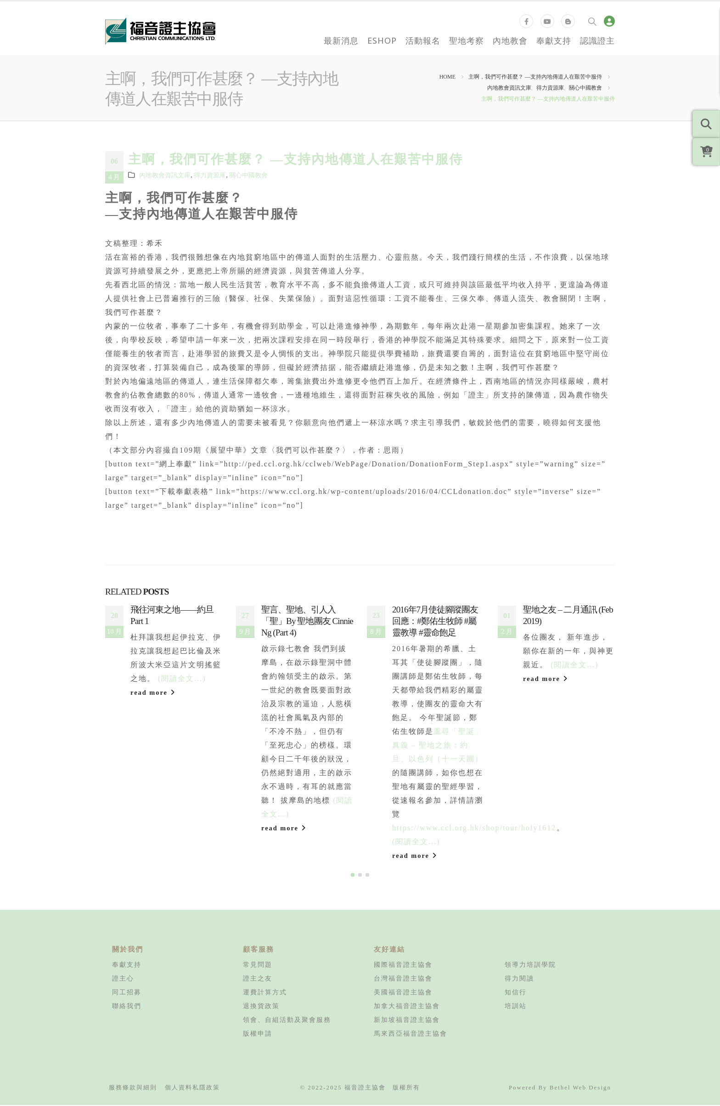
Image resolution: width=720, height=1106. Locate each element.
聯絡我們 (126, 1006)
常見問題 (257, 965)
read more (152, 692)
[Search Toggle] (592, 21)
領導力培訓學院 (530, 965)
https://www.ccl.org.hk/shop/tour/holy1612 (474, 828)
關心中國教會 (248, 175)
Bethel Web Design (580, 1088)
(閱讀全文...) (182, 678)
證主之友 (257, 979)
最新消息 (341, 40)
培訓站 (516, 1006)
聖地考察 (466, 40)
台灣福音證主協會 (403, 979)
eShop (382, 40)
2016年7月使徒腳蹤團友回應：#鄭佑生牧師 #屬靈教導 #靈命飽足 (435, 621)
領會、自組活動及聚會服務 (287, 1020)
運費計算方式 (265, 993)
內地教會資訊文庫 (165, 175)
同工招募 (126, 993)
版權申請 (257, 1034)
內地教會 (510, 40)
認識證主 (597, 40)
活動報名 (422, 40)
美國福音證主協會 (403, 993)
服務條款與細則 (133, 1088)
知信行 (516, 993)
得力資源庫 (210, 175)
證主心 (123, 979)
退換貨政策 (261, 1006)
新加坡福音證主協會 (407, 1020)
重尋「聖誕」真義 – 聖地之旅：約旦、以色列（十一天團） (437, 745)
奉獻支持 (553, 40)
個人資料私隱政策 (192, 1088)
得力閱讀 (519, 979)
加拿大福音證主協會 (407, 1006)
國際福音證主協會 (403, 965)
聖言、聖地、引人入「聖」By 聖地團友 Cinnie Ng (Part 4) (307, 621)
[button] (352, 876)
